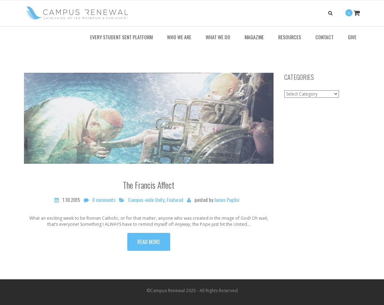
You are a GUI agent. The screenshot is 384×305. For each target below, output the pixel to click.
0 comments (103, 199)
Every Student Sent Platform (121, 37)
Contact (324, 37)
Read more (148, 241)
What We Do (218, 37)
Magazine (254, 37)
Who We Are (179, 37)
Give (352, 37)
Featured (175, 199)
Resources (289, 37)
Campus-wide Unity (146, 199)
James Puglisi (226, 199)
